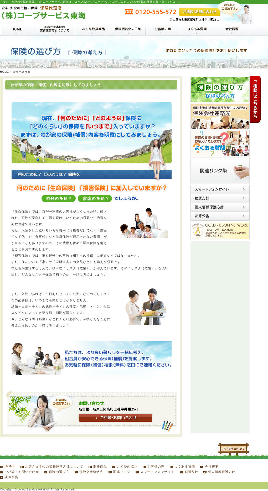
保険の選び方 (59, 472)
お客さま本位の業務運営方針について (54, 466)
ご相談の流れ (127, 466)
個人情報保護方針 (221, 472)
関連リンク (121, 472)
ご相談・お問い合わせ (22, 472)
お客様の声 (155, 466)
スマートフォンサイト (157, 472)
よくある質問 (184, 466)
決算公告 (11, 477)
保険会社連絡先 (91, 472)
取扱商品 (100, 466)
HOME (4, 71)
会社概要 (212, 466)
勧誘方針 (191, 472)
